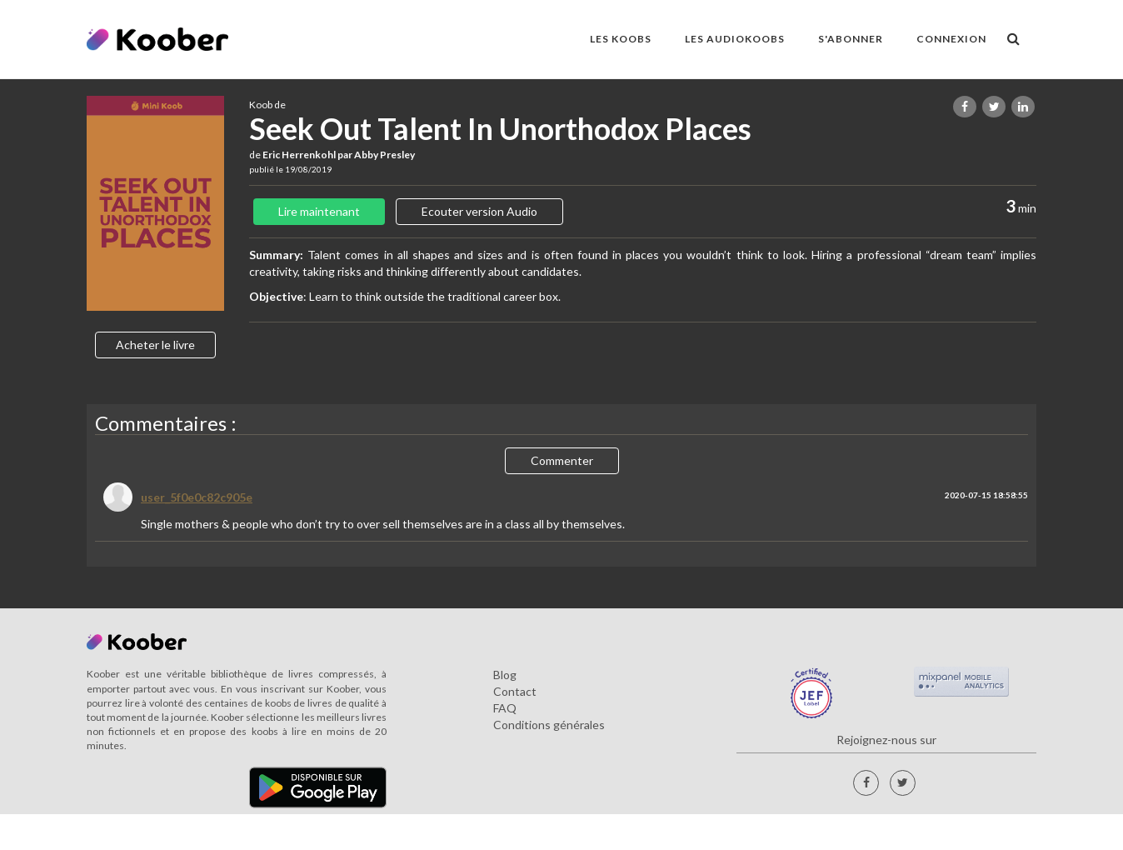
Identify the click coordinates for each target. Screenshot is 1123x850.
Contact (515, 691)
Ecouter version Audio (479, 211)
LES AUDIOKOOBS (735, 38)
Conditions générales (549, 725)
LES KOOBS (620, 38)
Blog (505, 675)
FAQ (505, 708)
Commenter (562, 460)
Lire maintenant (319, 211)
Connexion (951, 38)
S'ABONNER (850, 38)
